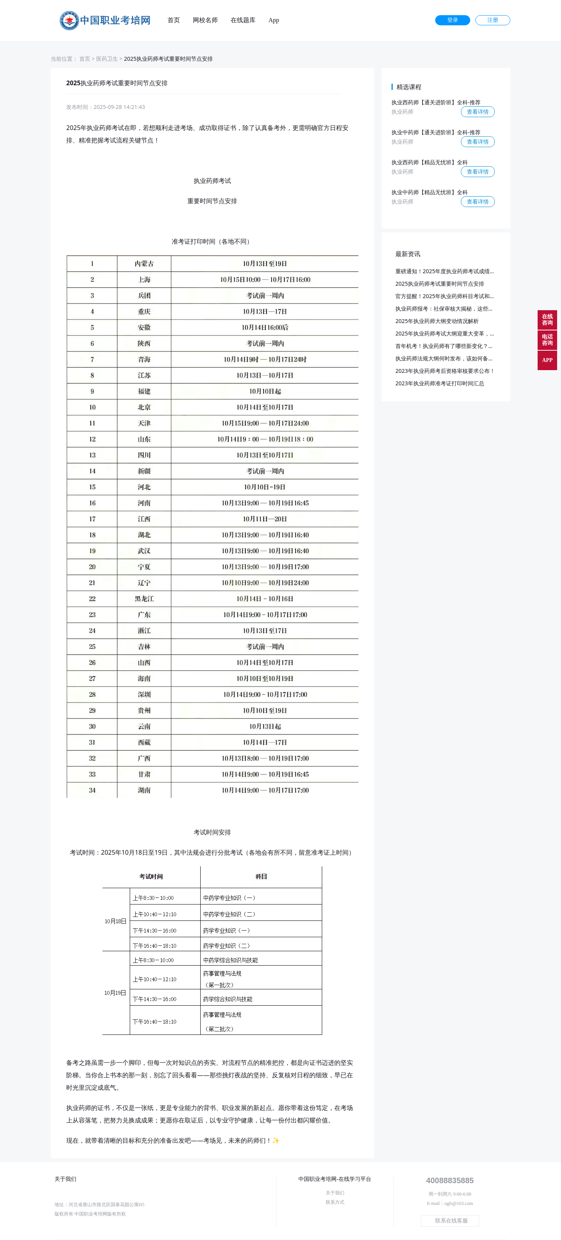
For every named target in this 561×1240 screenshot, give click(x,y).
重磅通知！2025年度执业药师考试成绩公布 (448, 271)
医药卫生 (107, 58)
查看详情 (478, 111)
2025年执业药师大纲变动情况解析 (437, 321)
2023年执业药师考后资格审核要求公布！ (445, 370)
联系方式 (335, 1202)
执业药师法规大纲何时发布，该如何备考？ (447, 358)
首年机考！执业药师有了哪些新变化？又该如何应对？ (460, 346)
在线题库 (243, 20)
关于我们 (335, 1193)
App (273, 20)
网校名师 (205, 20)
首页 (174, 20)
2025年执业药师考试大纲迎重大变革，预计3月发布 (457, 333)
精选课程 (409, 87)
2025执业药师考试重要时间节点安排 (439, 283)
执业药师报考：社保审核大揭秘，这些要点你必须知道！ (463, 308)
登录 (452, 20)
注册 (492, 20)
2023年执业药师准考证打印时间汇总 (439, 383)
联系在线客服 (451, 1221)
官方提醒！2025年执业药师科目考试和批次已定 (453, 296)
